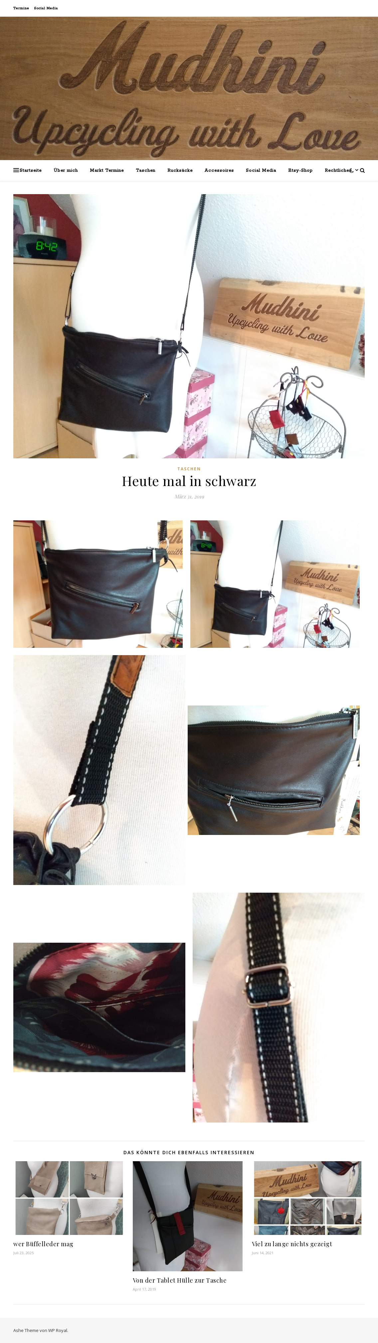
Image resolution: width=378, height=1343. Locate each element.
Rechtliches (338, 170)
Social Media (46, 8)
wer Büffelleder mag (43, 1244)
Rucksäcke (180, 170)
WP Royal (57, 1330)
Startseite (31, 170)
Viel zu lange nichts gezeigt (292, 1244)
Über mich (66, 170)
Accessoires (219, 170)
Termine (21, 8)
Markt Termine (107, 170)
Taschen (145, 170)
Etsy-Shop (300, 170)
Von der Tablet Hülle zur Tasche (180, 1280)
